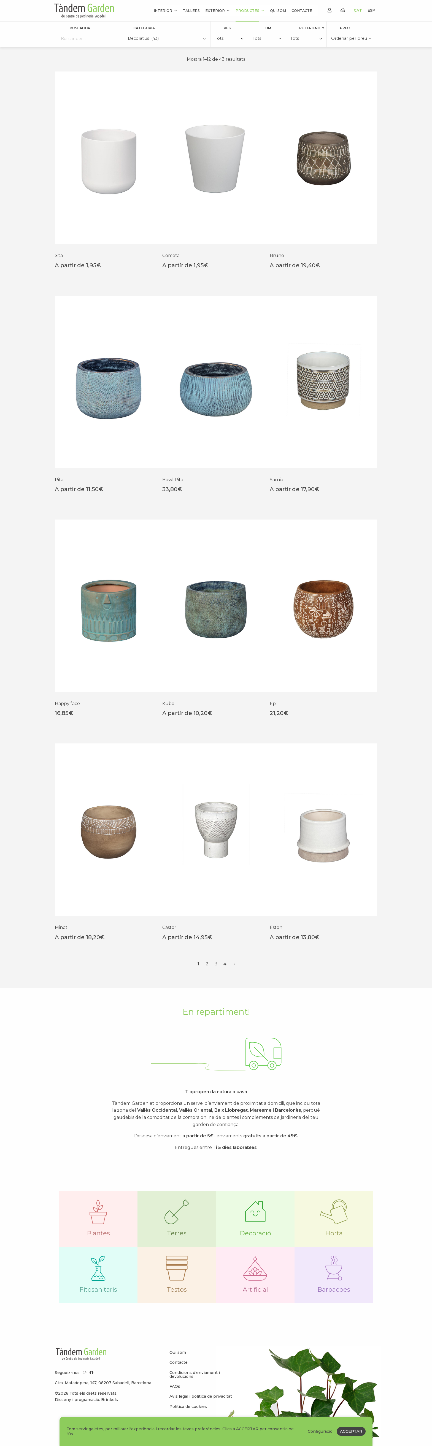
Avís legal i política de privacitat (200, 1404)
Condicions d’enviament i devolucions (194, 1382)
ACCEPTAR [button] (351, 1431)
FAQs (174, 1394)
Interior (165, 11)
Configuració (320, 1431)
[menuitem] (202, 1360)
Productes (250, 11)
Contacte (301, 11)
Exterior (217, 11)
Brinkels (109, 1407)
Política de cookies (188, 1414)
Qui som (278, 11)
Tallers (191, 11)
